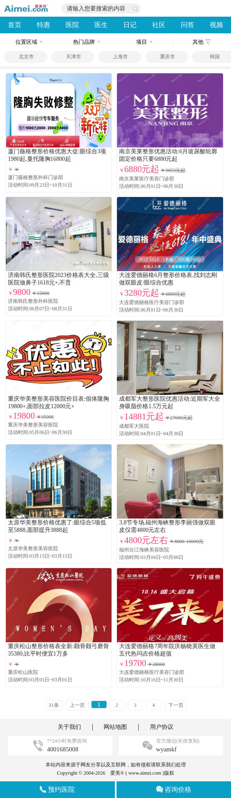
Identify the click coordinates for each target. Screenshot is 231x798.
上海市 (120, 57)
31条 (54, 705)
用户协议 (161, 727)
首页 (14, 24)
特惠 (43, 24)
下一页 (175, 705)
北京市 (26, 57)
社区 (158, 24)
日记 (130, 24)
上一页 (77, 705)
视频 (216, 24)
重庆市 (167, 57)
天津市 (73, 57)
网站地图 (115, 727)
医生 (101, 24)
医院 (72, 24)
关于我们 (69, 727)
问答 (187, 24)
